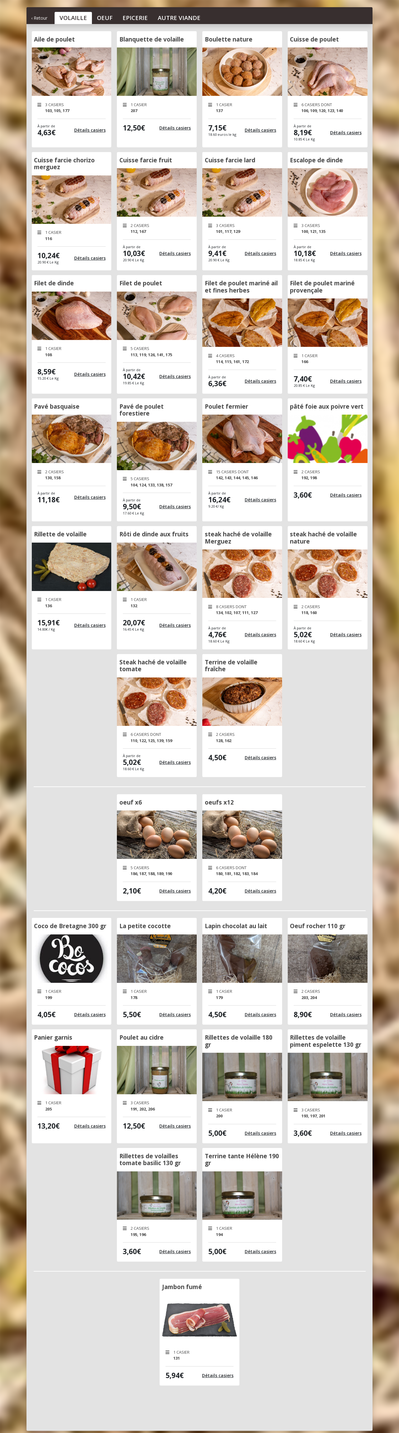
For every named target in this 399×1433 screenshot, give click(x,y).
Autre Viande (179, 18)
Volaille (73, 18)
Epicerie (135, 18)
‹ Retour (39, 18)
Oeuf (105, 18)
